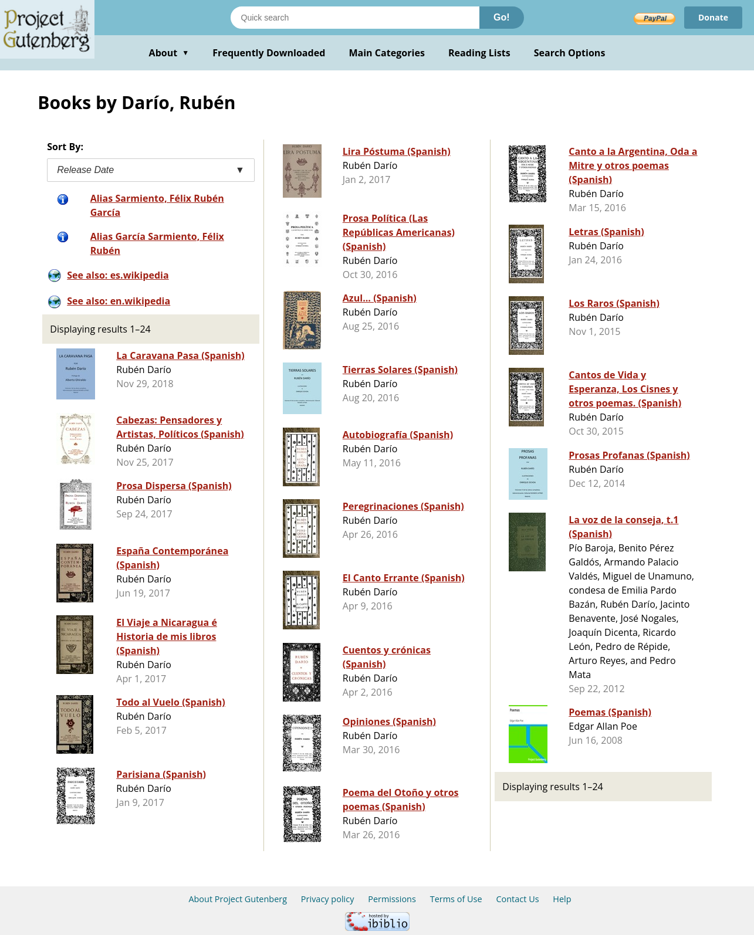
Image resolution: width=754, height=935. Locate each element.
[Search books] (355, 17)
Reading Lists (479, 52)
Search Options (570, 52)
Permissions (392, 898)
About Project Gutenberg (237, 898)
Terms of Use (456, 898)
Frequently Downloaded (268, 52)
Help (562, 898)
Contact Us (517, 898)
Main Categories (387, 52)
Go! (501, 17)
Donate (713, 17)
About (169, 53)
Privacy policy (327, 898)
